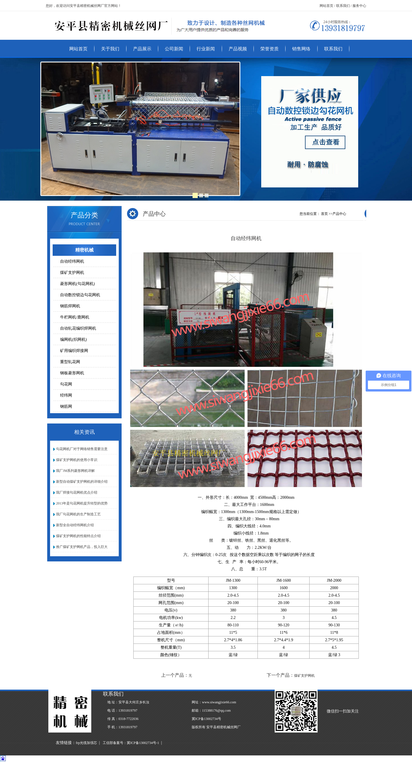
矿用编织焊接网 (74, 351)
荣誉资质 (269, 48)
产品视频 (238, 48)
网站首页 (78, 48)
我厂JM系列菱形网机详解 (74, 471)
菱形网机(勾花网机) (77, 284)
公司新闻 (174, 48)
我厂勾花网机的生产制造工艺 (77, 514)
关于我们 (110, 48)
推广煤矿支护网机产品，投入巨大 (81, 547)
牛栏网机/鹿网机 (74, 317)
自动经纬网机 (72, 261)
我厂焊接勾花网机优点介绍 (75, 492)
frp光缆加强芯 (86, 743)
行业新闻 (206, 48)
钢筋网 (66, 406)
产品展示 (142, 48)
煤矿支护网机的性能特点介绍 (77, 536)
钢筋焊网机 (70, 306)
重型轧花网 (70, 362)
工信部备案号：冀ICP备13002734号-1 (131, 743)
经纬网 (66, 395)
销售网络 (301, 48)
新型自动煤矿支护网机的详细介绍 (81, 482)
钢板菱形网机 (72, 373)
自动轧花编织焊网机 (78, 328)
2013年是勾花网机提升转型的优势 (81, 503)
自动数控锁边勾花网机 (80, 295)
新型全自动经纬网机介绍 (74, 525)
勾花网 (66, 384)
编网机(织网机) (73, 339)
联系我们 (333, 48)
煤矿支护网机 (72, 272)
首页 (324, 214)
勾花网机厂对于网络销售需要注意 (81, 449)
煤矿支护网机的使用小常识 (75, 460)
